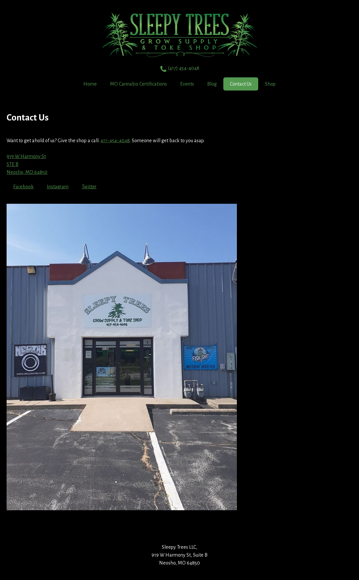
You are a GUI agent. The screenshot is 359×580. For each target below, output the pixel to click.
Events (187, 84)
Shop (270, 84)
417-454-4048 (115, 140)
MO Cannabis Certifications (138, 84)
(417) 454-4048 (179, 69)
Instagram (58, 186)
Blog (212, 84)
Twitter (89, 186)
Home (90, 84)
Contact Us (241, 84)
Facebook (23, 186)
